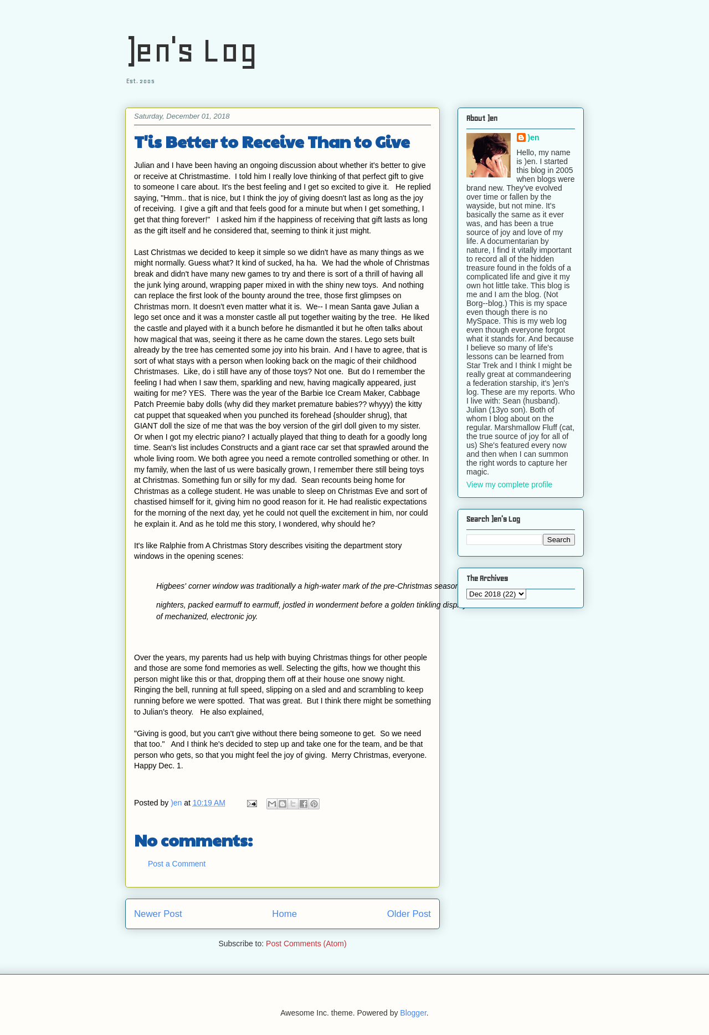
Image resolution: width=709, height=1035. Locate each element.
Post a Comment (176, 863)
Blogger (413, 1012)
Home (284, 914)
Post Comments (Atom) (306, 943)
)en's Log (191, 50)
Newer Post (158, 914)
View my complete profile (509, 484)
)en (534, 137)
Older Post (409, 914)
